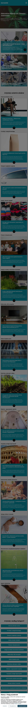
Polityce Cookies (17, 703)
